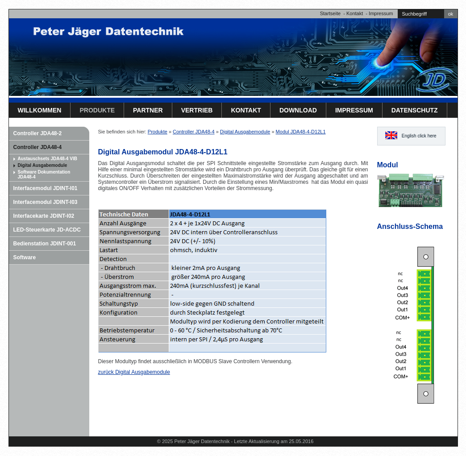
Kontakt (354, 13)
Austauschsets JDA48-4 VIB (47, 158)
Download (298, 110)
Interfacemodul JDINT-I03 (45, 202)
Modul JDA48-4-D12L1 (301, 131)
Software (24, 257)
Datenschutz (414, 110)
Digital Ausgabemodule (42, 165)
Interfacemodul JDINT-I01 (45, 188)
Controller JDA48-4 (37, 147)
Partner (148, 110)
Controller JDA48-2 (37, 133)
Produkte (97, 110)
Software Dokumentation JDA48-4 (44, 174)
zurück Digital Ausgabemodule (134, 372)
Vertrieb (197, 110)
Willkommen (40, 110)
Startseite (330, 13)
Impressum (381, 13)
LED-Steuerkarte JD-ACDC (47, 230)
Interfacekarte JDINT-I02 (44, 216)
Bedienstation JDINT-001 (44, 243)
